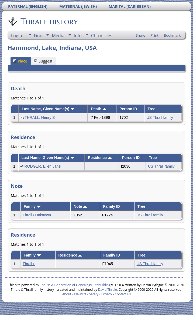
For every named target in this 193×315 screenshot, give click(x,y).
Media (58, 36)
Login (16, 36)
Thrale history (49, 21)
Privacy (106, 294)
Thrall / (29, 264)
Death (98, 109)
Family (32, 206)
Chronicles (101, 36)
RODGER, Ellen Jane (43, 166)
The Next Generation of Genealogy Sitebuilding (75, 285)
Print (154, 35)
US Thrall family (159, 117)
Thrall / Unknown (37, 215)
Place (20, 61)
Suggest (43, 61)
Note (80, 206)
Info (78, 36)
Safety (93, 294)
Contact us (123, 294)
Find (38, 36)
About (66, 294)
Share (140, 35)
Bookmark (172, 35)
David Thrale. (107, 289)
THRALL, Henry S (40, 117)
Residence (100, 157)
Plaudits (80, 294)
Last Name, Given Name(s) (48, 109)
